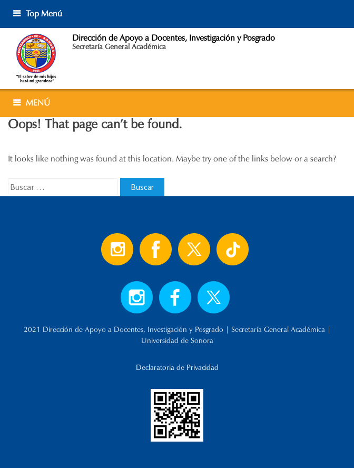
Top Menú (44, 13)
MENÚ (38, 103)
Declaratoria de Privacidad (177, 367)
